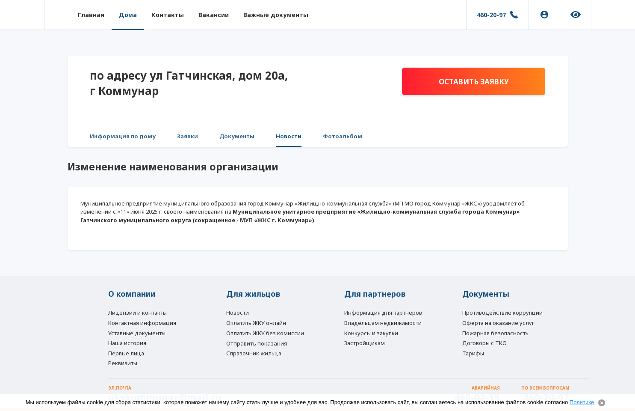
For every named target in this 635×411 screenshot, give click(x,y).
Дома (128, 15)
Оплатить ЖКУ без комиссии (265, 333)
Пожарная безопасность (495, 333)
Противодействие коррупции (502, 312)
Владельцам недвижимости (383, 323)
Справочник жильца (253, 353)
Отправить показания (256, 343)
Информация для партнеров (383, 312)
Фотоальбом (342, 136)
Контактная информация (142, 323)
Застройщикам (364, 343)
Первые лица (126, 353)
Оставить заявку (474, 81)
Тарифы (473, 353)
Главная (91, 15)
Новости (288, 136)
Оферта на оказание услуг (498, 323)
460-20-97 (491, 15)
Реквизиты (122, 363)
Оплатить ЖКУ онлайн (256, 323)
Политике (582, 402)
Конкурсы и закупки (371, 333)
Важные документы (275, 15)
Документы (236, 136)
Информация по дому (123, 136)
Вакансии (213, 15)
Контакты (167, 15)
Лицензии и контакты (137, 312)
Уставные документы (136, 333)
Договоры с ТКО (484, 343)
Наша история (127, 343)
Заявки (187, 136)
